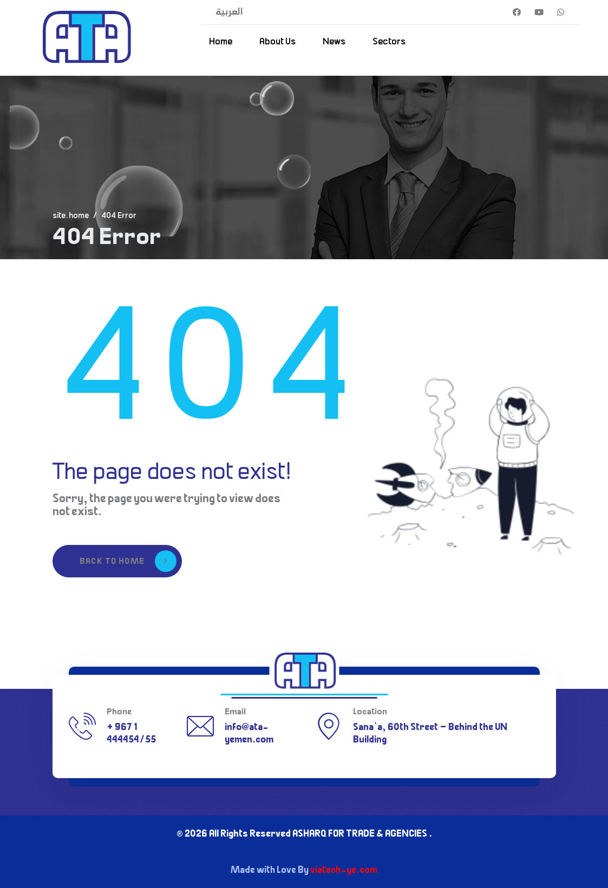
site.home (71, 216)
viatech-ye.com (343, 870)
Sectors (389, 42)
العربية (229, 12)
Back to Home (128, 561)
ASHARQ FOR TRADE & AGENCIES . (362, 834)
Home (220, 42)
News (334, 42)
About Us (277, 42)
